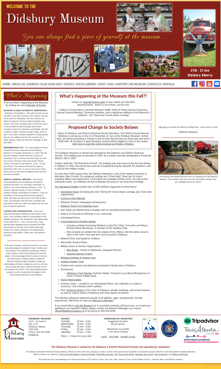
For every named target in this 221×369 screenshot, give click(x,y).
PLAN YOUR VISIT (51, 84)
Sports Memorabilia (71, 280)
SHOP (101, 84)
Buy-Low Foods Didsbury (70, 354)
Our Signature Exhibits (67, 187)
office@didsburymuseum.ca (69, 311)
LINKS (104, 337)
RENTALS (168, 84)
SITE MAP (114, 337)
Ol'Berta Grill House (180, 354)
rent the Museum (84, 305)
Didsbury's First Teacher (79, 273)
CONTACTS (154, 84)
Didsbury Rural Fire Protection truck (79, 206)
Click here (162, 127)
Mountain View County (144, 354)
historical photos (75, 290)
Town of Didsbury (160, 354)
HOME (6, 84)
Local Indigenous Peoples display (78, 221)
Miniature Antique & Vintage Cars (78, 258)
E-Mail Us (33, 334)
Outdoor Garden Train (72, 261)
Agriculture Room (70, 192)
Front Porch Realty (88, 354)
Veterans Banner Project (79, 254)
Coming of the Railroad (73, 198)
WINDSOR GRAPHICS (213, 365)
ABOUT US (18, 84)
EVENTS (69, 84)
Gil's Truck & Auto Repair (124, 354)
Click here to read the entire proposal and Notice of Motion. (103, 144)
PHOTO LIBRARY (86, 84)
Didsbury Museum (188, 132)
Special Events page (94, 102)
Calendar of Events (36, 105)
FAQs (110, 84)
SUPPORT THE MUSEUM (130, 84)
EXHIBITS (32, 84)
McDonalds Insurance (105, 354)
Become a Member (103, 300)
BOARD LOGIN (128, 337)
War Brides (72, 250)
